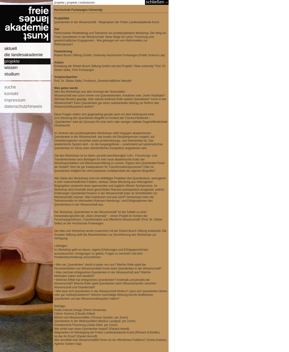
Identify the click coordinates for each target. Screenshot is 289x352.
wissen (11, 67)
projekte (12, 61)
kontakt (11, 93)
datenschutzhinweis (23, 106)
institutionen (87, 2)
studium (12, 74)
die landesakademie (23, 54)
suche (10, 87)
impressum (15, 100)
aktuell (10, 48)
